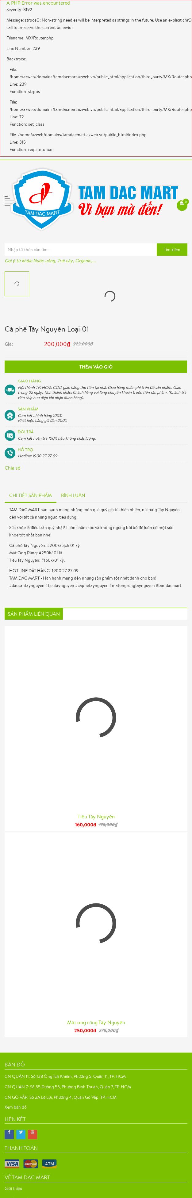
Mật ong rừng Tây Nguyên (96, 1022)
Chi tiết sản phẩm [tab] (30, 495)
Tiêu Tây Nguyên (96, 816)
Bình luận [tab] (73, 495)
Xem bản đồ (16, 1107)
